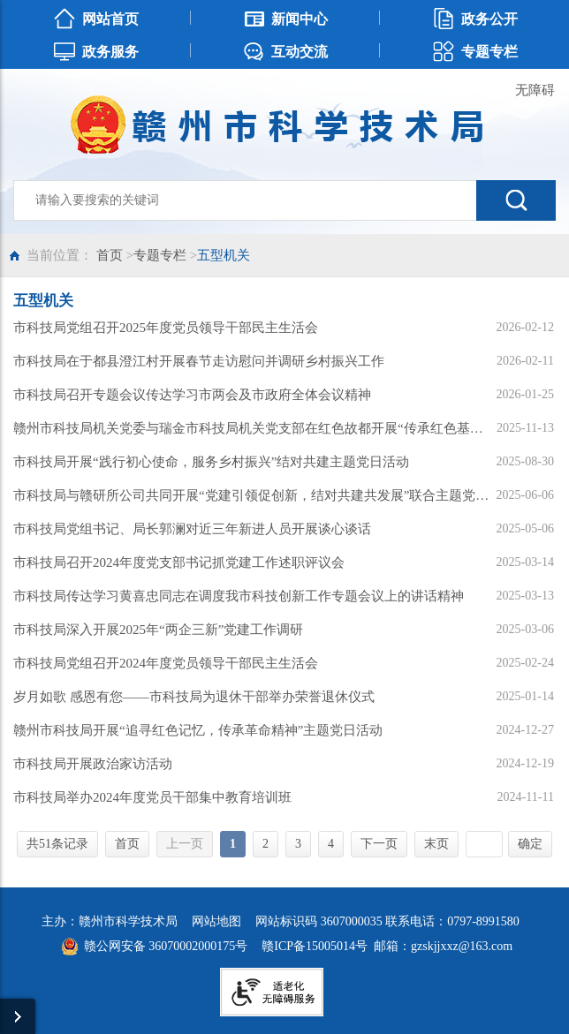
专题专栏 (159, 255)
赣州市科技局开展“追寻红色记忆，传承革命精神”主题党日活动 (198, 730)
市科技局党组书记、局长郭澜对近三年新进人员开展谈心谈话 (192, 529)
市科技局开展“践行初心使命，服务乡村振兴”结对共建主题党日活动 (211, 462)
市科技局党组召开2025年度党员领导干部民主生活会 (165, 328)
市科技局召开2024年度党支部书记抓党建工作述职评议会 (179, 562)
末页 (436, 843)
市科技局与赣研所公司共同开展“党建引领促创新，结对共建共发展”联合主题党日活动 (253, 495)
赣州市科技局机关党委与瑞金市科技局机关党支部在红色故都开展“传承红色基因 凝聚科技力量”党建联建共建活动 (253, 428)
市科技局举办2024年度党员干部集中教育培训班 (152, 797)
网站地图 (216, 921)
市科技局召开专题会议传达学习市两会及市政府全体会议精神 (192, 395)
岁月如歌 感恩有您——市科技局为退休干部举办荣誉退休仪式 (194, 697)
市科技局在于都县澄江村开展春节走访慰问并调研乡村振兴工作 (198, 361)
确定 (530, 843)
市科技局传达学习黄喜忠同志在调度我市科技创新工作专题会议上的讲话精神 (238, 596)
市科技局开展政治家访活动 (92, 764)
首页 (109, 255)
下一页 (379, 843)
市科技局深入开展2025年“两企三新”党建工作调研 (158, 630)
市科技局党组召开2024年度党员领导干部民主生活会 (165, 663)
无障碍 (535, 90)
